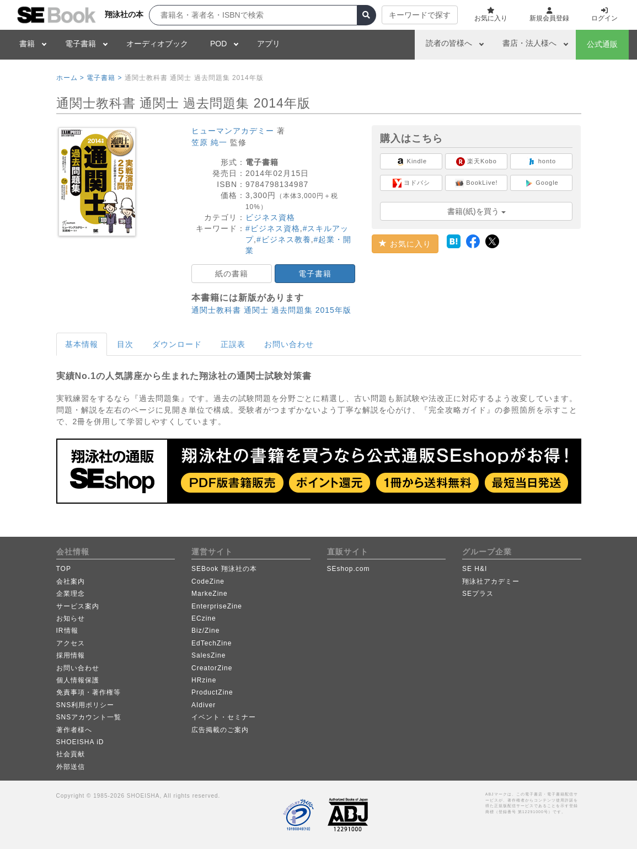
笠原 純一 (209, 142)
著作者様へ (74, 730)
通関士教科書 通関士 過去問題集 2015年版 (271, 310)
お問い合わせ (289, 344)
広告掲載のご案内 (220, 730)
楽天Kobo (476, 161)
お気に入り (405, 243)
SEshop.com (348, 569)
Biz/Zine (205, 630)
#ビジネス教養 (283, 239)
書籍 (27, 43)
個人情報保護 (77, 680)
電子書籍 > (104, 78)
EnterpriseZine (216, 606)
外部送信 (70, 767)
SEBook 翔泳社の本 (224, 569)
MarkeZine (209, 593)
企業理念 (70, 593)
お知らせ (70, 618)
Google (541, 183)
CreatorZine (211, 668)
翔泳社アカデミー (491, 581)
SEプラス (478, 593)
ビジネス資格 (270, 217)
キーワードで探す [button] (420, 14)
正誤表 (233, 344)
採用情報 (70, 655)
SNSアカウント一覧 (89, 717)
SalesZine (208, 655)
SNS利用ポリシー (85, 705)
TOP (63, 569)
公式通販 (602, 44)
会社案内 (70, 581)
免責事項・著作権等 (88, 692)
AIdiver (203, 705)
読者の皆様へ (449, 43)
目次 (125, 344)
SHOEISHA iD (80, 742)
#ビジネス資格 (272, 228)
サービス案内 (77, 606)
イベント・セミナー (223, 717)
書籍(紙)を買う (476, 211)
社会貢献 (70, 754)
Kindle (411, 161)
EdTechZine (211, 643)
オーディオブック (157, 43)
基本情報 (81, 344)
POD (218, 43)
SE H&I (474, 569)
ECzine (203, 618)
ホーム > (70, 78)
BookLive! (476, 183)
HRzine (203, 680)
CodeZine (207, 581)
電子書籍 (80, 43)
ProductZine (212, 692)
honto (541, 161)
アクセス (70, 643)
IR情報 (67, 630)
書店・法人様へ (529, 43)
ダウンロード (177, 344)
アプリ (268, 43)
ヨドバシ (411, 183)
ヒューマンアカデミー (232, 130)
